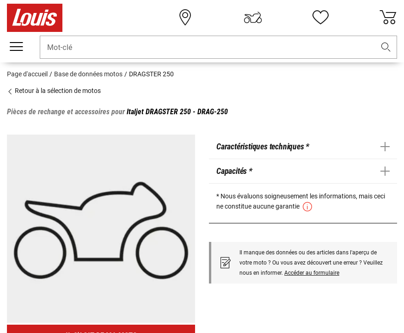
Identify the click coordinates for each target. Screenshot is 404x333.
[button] (386, 47)
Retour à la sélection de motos (54, 90)
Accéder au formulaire (311, 273)
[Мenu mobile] (16, 47)
